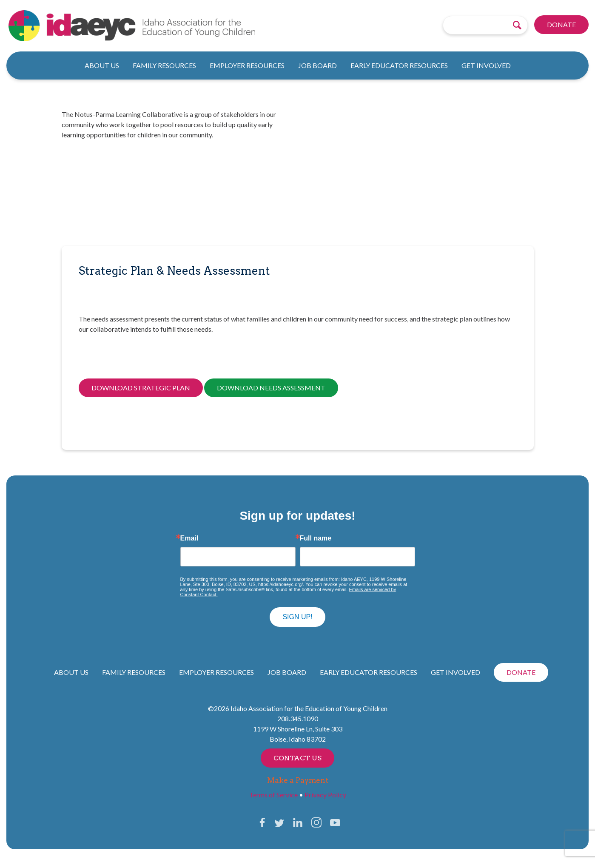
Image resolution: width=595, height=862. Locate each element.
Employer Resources (247, 65)
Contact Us (297, 758)
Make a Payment (297, 780)
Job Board (317, 65)
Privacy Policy (325, 795)
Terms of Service (273, 795)
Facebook (262, 822)
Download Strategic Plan (140, 388)
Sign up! (297, 616)
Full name (316, 538)
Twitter (279, 822)
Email (189, 538)
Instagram (316, 822)
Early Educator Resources (399, 65)
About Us (102, 65)
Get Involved (486, 65)
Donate (561, 25)
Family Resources (164, 65)
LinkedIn (298, 822)
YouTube (335, 822)
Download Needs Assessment (271, 388)
